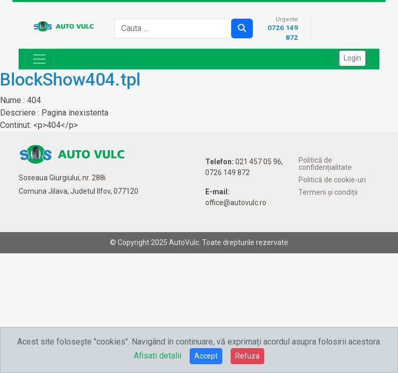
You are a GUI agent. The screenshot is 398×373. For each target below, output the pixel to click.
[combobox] (176, 28)
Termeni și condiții (328, 192)
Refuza (247, 356)
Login (352, 58)
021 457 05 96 (258, 161)
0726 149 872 (227, 172)
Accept (206, 356)
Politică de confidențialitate (325, 163)
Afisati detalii (157, 356)
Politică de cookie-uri (332, 179)
